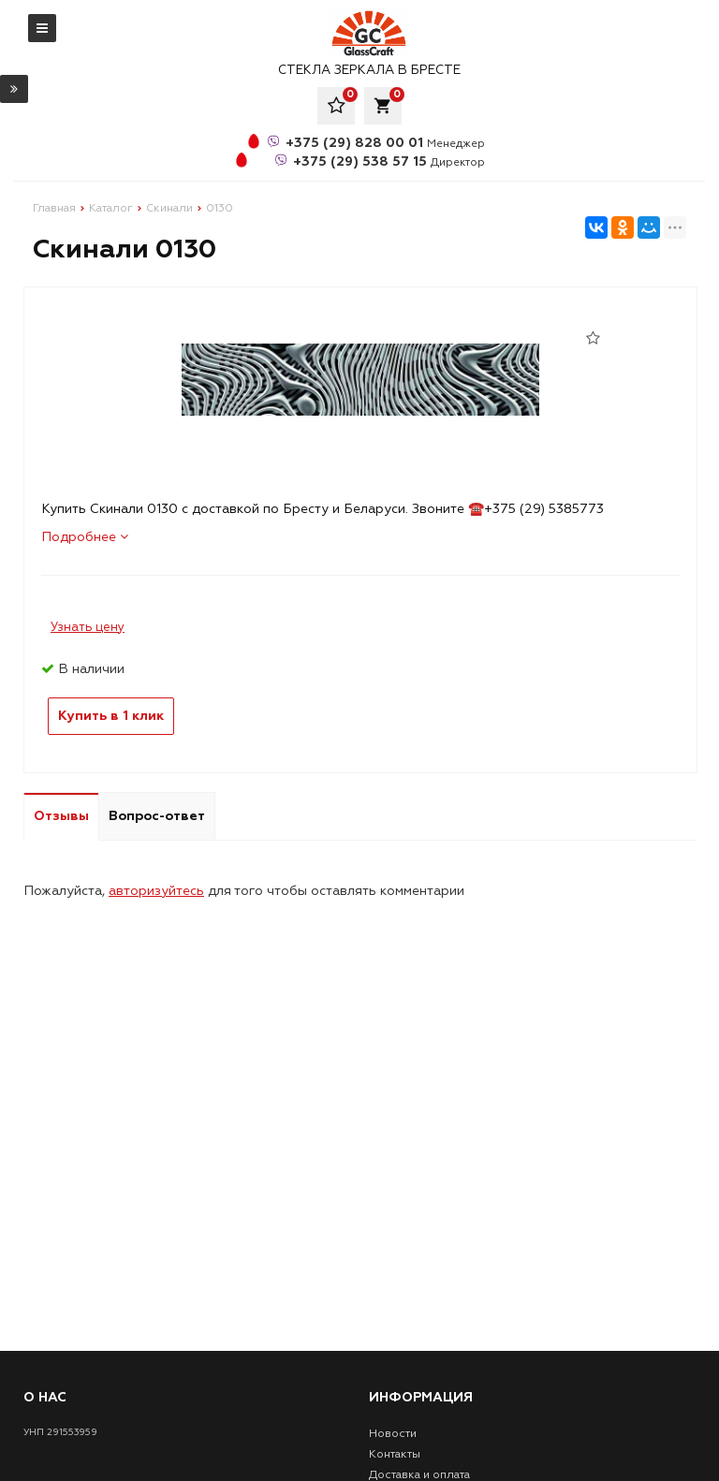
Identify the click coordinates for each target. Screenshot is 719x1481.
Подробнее (84, 537)
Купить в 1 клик (111, 716)
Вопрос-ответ (157, 816)
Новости (393, 1434)
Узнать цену (88, 627)
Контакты (394, 1454)
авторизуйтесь (156, 891)
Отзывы (61, 816)
